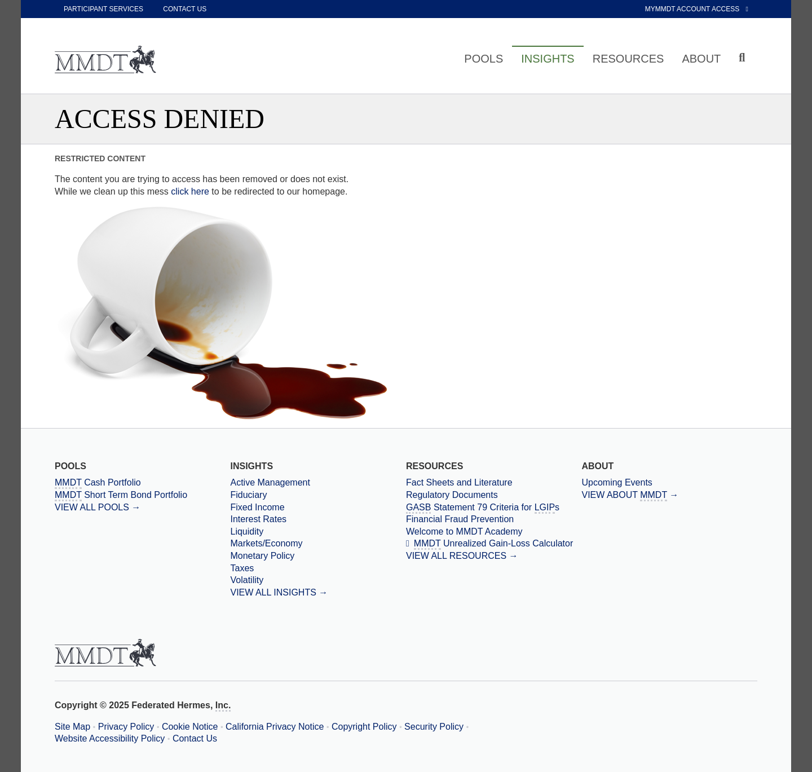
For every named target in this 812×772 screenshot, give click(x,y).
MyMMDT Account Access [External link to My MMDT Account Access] (696, 9)
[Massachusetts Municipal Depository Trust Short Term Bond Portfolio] (142, 495)
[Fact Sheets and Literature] (493, 483)
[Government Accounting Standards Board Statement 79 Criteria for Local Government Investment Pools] (493, 507)
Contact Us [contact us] (184, 9)
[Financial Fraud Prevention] (493, 519)
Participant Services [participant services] (103, 9)
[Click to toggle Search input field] (743, 58)
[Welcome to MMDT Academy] (493, 532)
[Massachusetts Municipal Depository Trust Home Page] (105, 60)
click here (190, 191)
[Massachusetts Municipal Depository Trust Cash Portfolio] (142, 483)
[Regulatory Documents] (493, 495)
